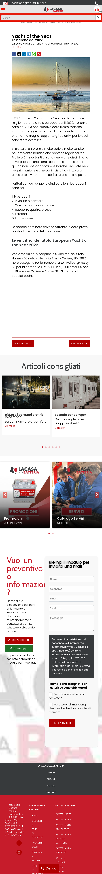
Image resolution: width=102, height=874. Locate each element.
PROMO (51, 779)
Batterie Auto (63, 819)
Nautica (17, 47)
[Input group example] (48, 17)
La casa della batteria (51, 765)
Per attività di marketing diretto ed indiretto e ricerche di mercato (70, 708)
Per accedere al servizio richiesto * (67, 696)
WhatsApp (18, 648)
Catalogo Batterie (64, 805)
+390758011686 (19, 640)
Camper (10, 425)
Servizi (51, 772)
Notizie (51, 785)
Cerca (49, 868)
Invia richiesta (62, 722)
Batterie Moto (63, 814)
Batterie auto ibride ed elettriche (63, 838)
